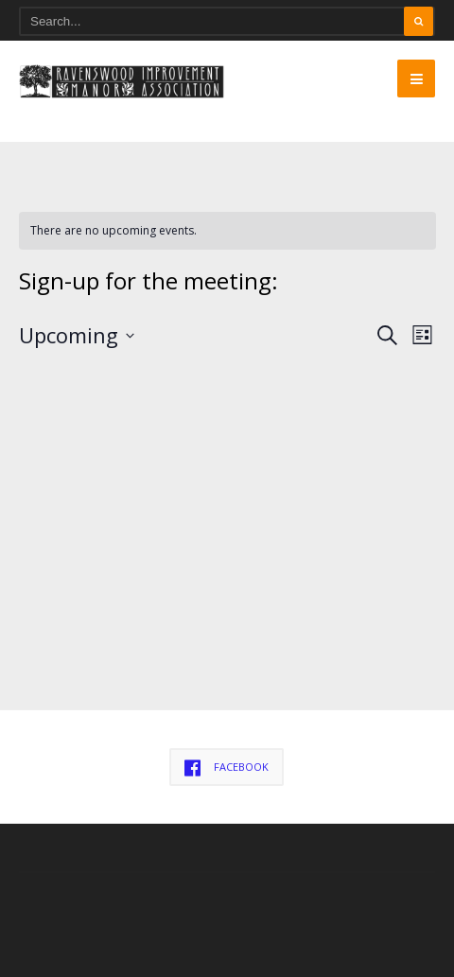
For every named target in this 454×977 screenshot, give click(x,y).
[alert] (227, 231)
